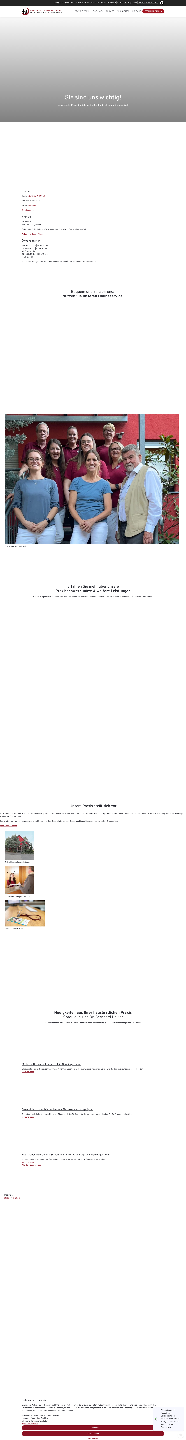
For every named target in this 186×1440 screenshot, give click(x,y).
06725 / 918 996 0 (37, 196)
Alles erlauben (93, 1428)
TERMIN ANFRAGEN (153, 11)
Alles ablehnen (93, 1434)
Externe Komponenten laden (35, 1421)
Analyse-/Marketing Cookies (35, 1418)
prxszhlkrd (32, 205)
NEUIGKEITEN (123, 11)
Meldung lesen (28, 1072)
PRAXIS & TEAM (82, 11)
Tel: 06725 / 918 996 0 (148, 3)
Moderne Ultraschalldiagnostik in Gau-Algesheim (51, 1064)
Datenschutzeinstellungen (78, 1386)
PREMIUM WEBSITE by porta (108, 1386)
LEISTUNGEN (97, 11)
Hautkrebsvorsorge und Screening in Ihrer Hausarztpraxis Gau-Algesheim (66, 1155)
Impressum (48, 1386)
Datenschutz (60, 1386)
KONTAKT (136, 11)
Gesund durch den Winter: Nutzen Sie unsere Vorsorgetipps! (57, 1109)
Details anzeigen (31, 1424)
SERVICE (110, 11)
